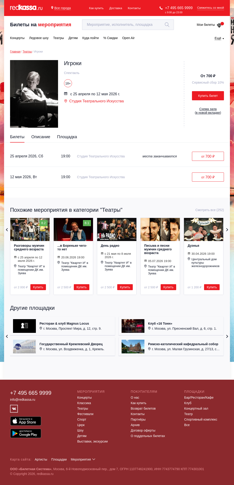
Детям (81, 436)
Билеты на (40, 24)
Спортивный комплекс (200, 419)
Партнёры (138, 419)
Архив (135, 425)
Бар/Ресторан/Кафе (199, 397)
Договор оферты (143, 430)
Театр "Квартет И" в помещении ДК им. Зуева (29, 269)
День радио (110, 245)
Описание (40, 137)
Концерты (84, 397)
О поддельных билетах (148, 436)
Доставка (115, 8)
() (208, 110)
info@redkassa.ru (22, 399)
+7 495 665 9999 (179, 8)
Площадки (59, 459)
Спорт (81, 419)
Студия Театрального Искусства (94, 101)
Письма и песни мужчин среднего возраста (158, 249)
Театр (188, 414)
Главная (15, 51)
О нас (135, 397)
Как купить (96, 8)
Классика (84, 403)
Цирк (81, 425)
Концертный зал (196, 408)
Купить (38, 287)
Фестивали (85, 414)
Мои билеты (209, 24)
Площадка (67, 137)
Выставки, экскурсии (92, 441)
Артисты (41, 459)
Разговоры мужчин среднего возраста (29, 247)
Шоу (80, 430)
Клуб (187, 403)
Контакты (134, 8)
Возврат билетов (143, 408)
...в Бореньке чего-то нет (72, 247)
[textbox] (128, 24)
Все (187, 425)
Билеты (17, 137)
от (208, 156)
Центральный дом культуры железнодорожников (203, 262)
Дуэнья (193, 245)
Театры (27, 51)
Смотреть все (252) (209, 210)
